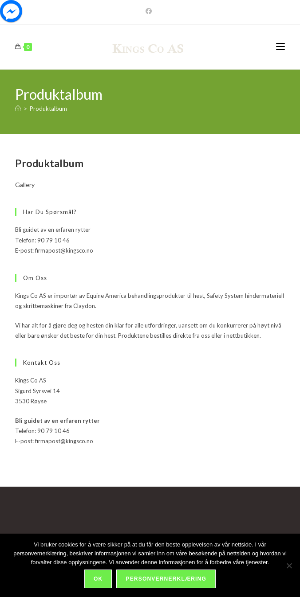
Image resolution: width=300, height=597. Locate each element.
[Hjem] (18, 108)
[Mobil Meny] (280, 46)
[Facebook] (150, 11)
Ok (98, 579)
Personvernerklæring (166, 579)
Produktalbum (48, 108)
